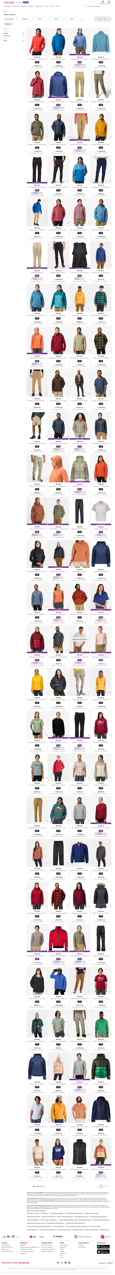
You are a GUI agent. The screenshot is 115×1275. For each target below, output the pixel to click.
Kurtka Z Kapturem (59, 1228)
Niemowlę (63, 1249)
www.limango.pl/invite (71, 1272)
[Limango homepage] (9, 3)
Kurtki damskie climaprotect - (47, 1231)
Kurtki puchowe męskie (64, 1231)
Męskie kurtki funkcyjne (33, 1218)
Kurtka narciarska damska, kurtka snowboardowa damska (75, 1222)
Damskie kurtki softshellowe (99, 1218)
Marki (61, 1260)
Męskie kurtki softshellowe (101, 1222)
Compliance (23, 1256)
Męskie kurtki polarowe (57, 1215)
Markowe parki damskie (91, 1231)
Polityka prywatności (26, 1252)
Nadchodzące (82, 1249)
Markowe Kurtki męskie (48, 1218)
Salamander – (45, 1215)
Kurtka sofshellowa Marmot (48, 1202)
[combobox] (97, 8)
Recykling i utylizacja (47, 1254)
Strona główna (64, 1247)
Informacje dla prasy (8, 1254)
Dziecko (62, 1252)
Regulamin (23, 1247)
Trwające (80, 1247)
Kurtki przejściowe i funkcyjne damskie (77, 1228)
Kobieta (6, 35)
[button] (109, 3)
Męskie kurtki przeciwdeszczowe (75, 1225)
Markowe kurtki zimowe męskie (36, 1225)
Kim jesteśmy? (6, 1247)
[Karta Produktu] (37, 51)
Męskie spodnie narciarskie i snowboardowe (39, 1228)
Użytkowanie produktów (49, 1252)
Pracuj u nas (5, 1252)
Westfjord (30, 1215)
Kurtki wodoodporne (33, 1222)
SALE (5, 43)
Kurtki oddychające (32, 1231)
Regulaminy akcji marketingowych (30, 1249)
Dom (61, 1258)
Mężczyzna (7, 38)
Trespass (36, 1215)
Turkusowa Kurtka (77, 1231)
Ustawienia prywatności (27, 1254)
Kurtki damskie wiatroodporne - (55, 1225)
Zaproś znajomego (7, 1249)
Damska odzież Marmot (45, 1207)
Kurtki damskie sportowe (82, 1218)
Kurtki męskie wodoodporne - (48, 1222)
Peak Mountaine (104, 1231)
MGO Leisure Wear (94, 1228)
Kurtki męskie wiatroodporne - (74, 1215)
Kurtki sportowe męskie (91, 1215)
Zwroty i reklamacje (47, 1249)
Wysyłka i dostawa (47, 1247)
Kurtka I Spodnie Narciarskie (65, 1218)
